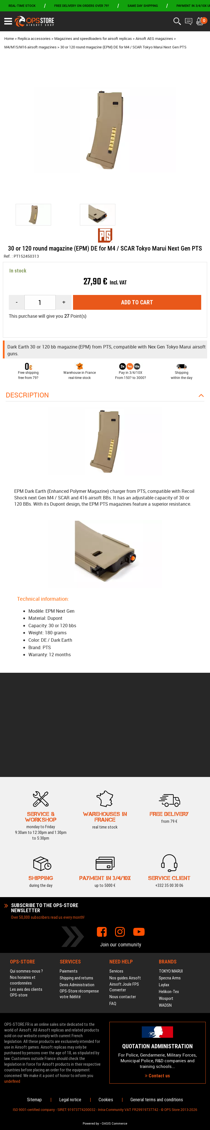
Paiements (69, 891)
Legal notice (70, 1099)
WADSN (165, 925)
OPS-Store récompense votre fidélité (79, 914)
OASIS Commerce (114, 1123)
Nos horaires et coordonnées (23, 900)
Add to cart (137, 302)
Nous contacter (122, 917)
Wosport (166, 918)
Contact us (157, 1036)
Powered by (91, 1123)
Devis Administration (77, 905)
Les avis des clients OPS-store (26, 912)
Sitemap (34, 1099)
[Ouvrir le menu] (8, 21)
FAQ (112, 923)
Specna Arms (170, 898)
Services (116, 891)
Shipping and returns (76, 898)
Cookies (106, 1099)
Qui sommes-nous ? (26, 891)
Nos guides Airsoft (125, 898)
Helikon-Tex (169, 911)
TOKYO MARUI (171, 891)
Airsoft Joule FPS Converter (124, 907)
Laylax (164, 905)
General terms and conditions (156, 1099)
